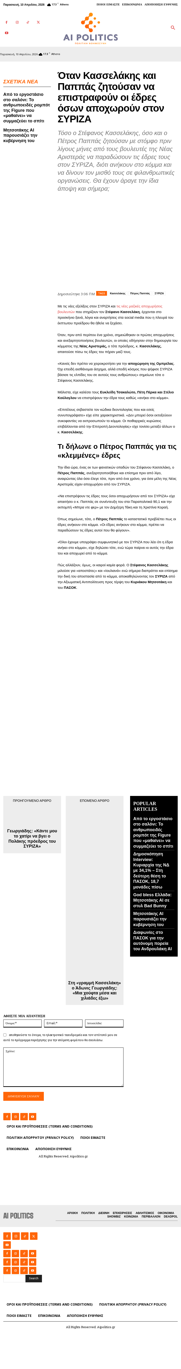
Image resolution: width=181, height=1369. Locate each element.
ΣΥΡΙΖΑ (159, 293)
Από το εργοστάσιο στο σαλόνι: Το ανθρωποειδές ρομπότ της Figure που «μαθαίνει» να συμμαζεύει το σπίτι (27, 107)
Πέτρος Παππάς (140, 293)
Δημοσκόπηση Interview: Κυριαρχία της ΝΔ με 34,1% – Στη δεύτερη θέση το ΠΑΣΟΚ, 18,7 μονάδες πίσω (151, 870)
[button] (173, 28)
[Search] (33, 1278)
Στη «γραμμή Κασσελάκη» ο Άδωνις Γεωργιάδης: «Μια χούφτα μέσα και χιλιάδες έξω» (94, 991)
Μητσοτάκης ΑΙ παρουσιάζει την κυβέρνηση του (20, 133)
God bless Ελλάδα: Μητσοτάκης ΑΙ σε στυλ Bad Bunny (152, 900)
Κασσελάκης (117, 293)
